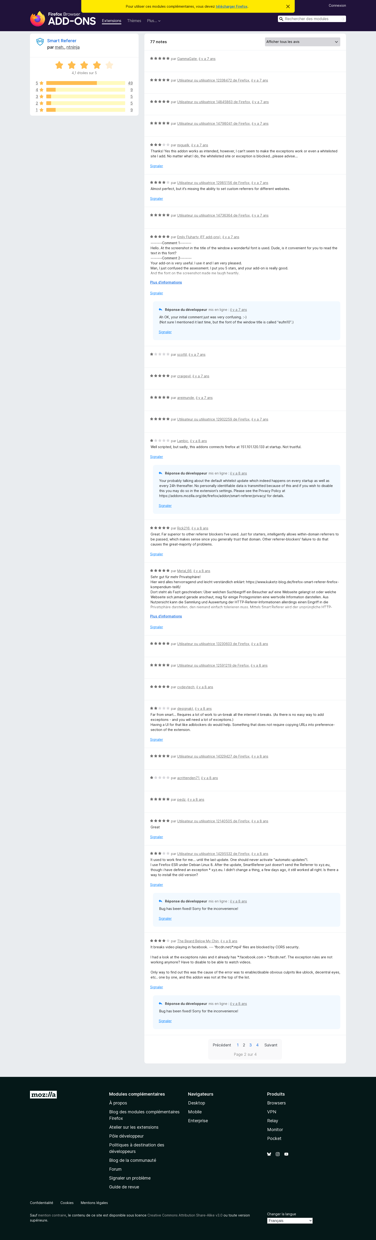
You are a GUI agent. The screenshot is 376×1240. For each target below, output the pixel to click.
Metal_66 (184, 571)
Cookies (67, 1203)
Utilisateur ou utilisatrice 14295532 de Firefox (213, 854)
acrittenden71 (188, 778)
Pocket (274, 1138)
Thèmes (134, 20)
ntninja (73, 47)
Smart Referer (61, 40)
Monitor (275, 1129)
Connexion (337, 5)
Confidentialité (41, 1203)
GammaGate (187, 59)
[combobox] (312, 19)
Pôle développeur (126, 1136)
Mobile (195, 1111)
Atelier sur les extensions (134, 1127)
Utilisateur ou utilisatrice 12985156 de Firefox (213, 183)
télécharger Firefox (231, 6)
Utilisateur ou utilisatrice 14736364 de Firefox (213, 215)
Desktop (196, 1102)
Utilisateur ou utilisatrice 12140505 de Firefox (213, 821)
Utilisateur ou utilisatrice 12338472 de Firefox (213, 80)
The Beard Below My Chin (198, 941)
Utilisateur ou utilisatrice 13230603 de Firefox (213, 644)
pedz (181, 799)
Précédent (222, 1045)
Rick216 (183, 528)
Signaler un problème (130, 1178)
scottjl (182, 354)
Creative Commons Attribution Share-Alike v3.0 (185, 1215)
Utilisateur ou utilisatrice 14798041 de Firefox (213, 123)
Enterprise (198, 1120)
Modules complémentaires (137, 1094)
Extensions (111, 20)
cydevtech (185, 687)
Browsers (276, 1102)
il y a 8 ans (198, 441)
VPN (271, 1111)
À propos (118, 1102)
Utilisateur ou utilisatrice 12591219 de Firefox (213, 665)
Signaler (156, 166)
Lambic (182, 441)
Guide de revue (124, 1186)
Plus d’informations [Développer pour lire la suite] (166, 282)
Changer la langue (281, 1214)
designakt (185, 708)
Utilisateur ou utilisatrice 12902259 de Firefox (213, 419)
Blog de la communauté (132, 1160)
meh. (59, 47)
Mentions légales (94, 1203)
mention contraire (52, 1215)
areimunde (185, 398)
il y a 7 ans (207, 59)
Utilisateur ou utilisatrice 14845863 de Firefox (213, 102)
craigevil (184, 376)
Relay (272, 1120)
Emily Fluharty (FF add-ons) (199, 237)
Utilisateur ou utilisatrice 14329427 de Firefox (213, 756)
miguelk (183, 145)
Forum (115, 1169)
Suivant (270, 1045)
